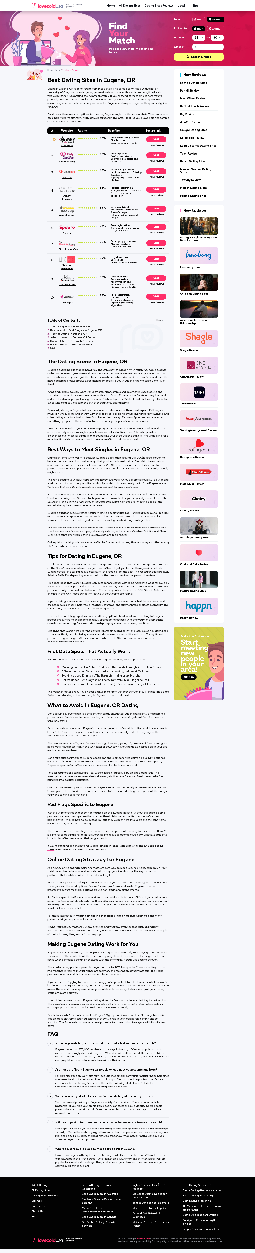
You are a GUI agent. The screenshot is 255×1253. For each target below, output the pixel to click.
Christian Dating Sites (194, 294)
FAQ (52, 348)
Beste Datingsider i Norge (199, 1199)
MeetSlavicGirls (67, 284)
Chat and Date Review (194, 564)
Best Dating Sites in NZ (197, 1204)
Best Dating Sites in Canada (99, 1217)
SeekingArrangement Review (198, 430)
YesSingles (66, 303)
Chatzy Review (189, 510)
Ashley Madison (66, 197)
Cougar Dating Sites (193, 130)
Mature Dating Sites (193, 591)
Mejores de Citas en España (150, 1208)
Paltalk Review (190, 90)
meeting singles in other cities (94, 916)
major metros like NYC (107, 967)
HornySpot (67, 146)
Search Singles (201, 56)
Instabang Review (191, 267)
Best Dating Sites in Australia (100, 1194)
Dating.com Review (192, 457)
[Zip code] (208, 47)
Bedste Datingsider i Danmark (151, 1203)
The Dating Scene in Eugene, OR (70, 326)
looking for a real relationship (85, 623)
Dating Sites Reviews (159, 5)
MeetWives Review (193, 98)
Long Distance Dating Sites (198, 146)
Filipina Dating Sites (193, 196)
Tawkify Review (190, 180)
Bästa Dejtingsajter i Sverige (201, 1218)
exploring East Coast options (135, 916)
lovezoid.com (143, 1242)
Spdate (67, 233)
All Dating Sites (130, 5)
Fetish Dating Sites (192, 161)
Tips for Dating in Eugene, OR (68, 334)
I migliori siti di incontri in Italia (202, 1233)
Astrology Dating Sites (194, 537)
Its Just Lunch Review (194, 106)
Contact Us (39, 1206)
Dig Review (187, 114)
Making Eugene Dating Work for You (72, 344)
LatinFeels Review (192, 138)
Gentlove (67, 177)
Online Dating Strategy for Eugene (72, 341)
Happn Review (189, 618)
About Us (38, 1211)
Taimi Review (188, 153)
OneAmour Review (192, 377)
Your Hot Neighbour (67, 267)
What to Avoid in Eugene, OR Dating (73, 337)
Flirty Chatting (67, 162)
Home (111, 5)
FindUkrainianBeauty (67, 249)
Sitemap (37, 1201)
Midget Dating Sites (193, 188)
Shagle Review (189, 350)
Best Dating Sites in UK (197, 1185)
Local (181, 5)
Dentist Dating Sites (193, 83)
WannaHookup (67, 215)
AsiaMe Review (190, 122)
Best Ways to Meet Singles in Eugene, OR (76, 330)
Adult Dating (40, 1185)
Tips (195, 5)
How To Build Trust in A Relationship (195, 322)
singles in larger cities (113, 846)
